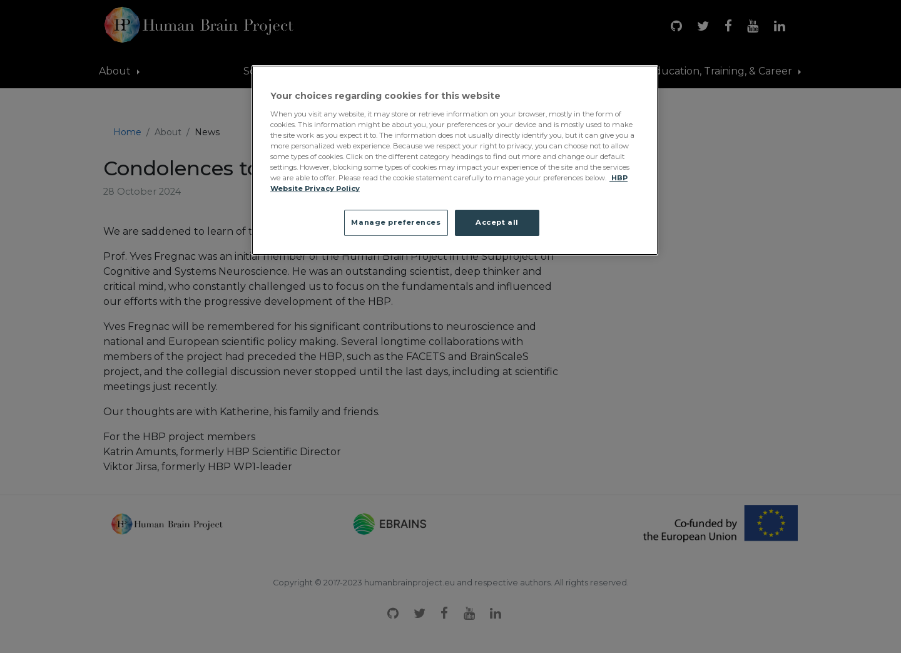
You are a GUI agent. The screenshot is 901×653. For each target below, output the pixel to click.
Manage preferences (395, 222)
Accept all (497, 222)
